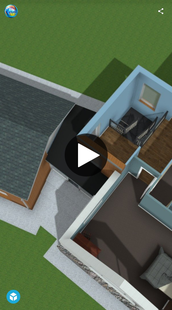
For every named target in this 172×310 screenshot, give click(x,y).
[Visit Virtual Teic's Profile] (11, 11)
